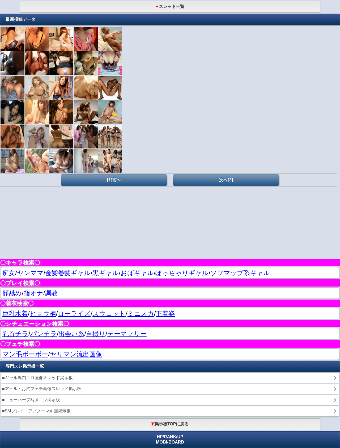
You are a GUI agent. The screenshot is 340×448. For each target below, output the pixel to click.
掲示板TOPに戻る (170, 424)
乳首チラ (15, 333)
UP (180, 436)
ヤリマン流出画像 (76, 354)
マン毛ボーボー (25, 354)
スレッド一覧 (170, 6)
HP (160, 436)
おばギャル (137, 272)
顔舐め (12, 293)
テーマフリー (127, 333)
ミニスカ (141, 313)
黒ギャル (105, 272)
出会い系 (71, 333)
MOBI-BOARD (170, 442)
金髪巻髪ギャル (68, 272)
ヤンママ (30, 272)
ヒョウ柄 (43, 313)
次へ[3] (226, 180)
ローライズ (74, 313)
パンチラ (43, 333)
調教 (51, 293)
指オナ (33, 293)
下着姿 (165, 313)
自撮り (95, 333)
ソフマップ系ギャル (240, 272)
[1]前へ (114, 180)
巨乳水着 (15, 313)
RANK (170, 436)
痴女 (8, 272)
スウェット (109, 313)
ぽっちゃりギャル (182, 272)
